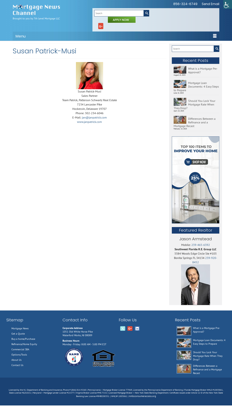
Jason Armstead (195, 239)
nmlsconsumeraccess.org (142, 396)
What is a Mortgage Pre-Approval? (203, 70)
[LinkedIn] (137, 328)
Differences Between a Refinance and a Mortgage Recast (195, 122)
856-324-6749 (185, 4)
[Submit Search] (146, 13)
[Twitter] (122, 328)
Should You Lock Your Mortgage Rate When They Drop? (194, 104)
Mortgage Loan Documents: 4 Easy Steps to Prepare (196, 86)
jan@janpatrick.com (94, 117)
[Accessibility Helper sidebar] (227, 4)
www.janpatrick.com (89, 122)
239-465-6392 (200, 245)
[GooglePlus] (100, 26)
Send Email (210, 4)
